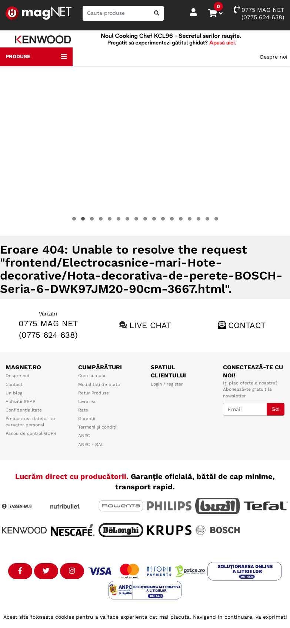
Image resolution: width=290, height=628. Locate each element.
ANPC (84, 435)
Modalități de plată (99, 384)
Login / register (167, 384)
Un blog (14, 393)
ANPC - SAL (91, 444)
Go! (275, 409)
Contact (247, 325)
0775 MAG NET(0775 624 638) (259, 13)
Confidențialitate (24, 410)
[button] (74, 218)
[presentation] (15, 151)
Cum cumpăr (92, 375)
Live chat (150, 325)
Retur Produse (93, 393)
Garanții (86, 418)
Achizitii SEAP (20, 401)
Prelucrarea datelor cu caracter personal (30, 421)
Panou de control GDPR (31, 433)
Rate (83, 410)
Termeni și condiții (97, 427)
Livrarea (87, 401)
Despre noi (273, 57)
